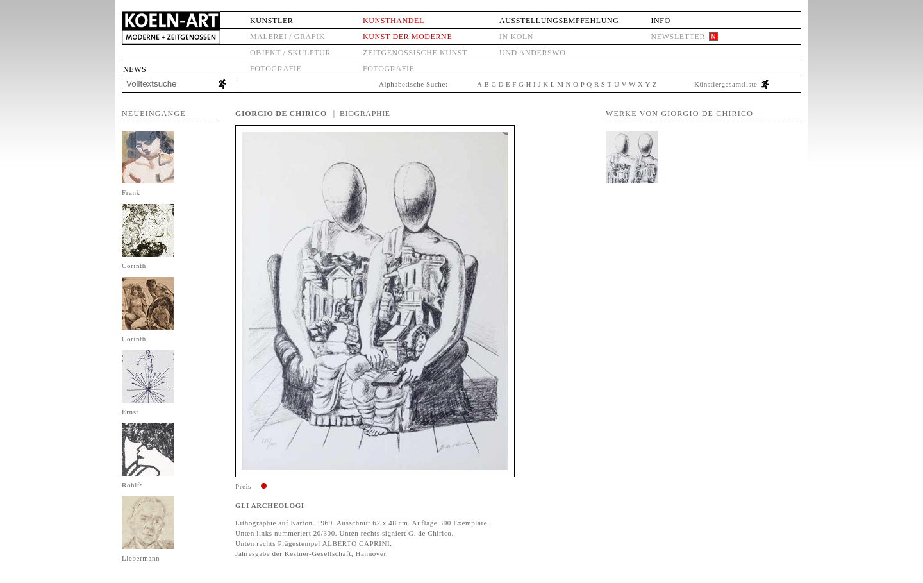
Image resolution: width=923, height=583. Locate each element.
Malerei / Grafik (287, 36)
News (134, 69)
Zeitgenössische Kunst (415, 52)
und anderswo (532, 52)
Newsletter (678, 36)
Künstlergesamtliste (726, 84)
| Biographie (361, 113)
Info (660, 20)
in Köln (516, 36)
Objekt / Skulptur (290, 52)
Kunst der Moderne (407, 36)
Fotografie (275, 68)
